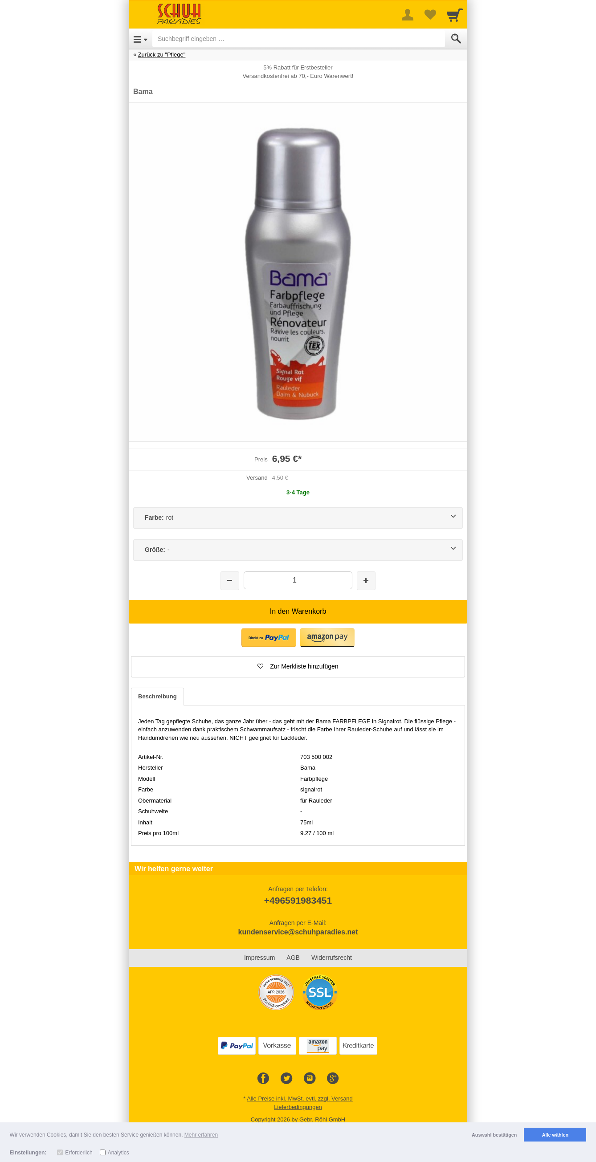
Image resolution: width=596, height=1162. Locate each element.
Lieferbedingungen (298, 1107)
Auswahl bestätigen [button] (494, 1135)
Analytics (118, 1153)
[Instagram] (309, 1078)
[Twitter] (286, 1078)
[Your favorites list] (430, 15)
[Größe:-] (298, 550)
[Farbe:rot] (298, 518)
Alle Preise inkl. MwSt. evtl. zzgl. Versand (300, 1098)
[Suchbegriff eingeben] (298, 38)
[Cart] (454, 15)
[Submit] (456, 39)
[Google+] (332, 1078)
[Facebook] (263, 1078)
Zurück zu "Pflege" (162, 54)
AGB (293, 957)
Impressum (259, 957)
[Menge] (298, 580)
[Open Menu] (140, 39)
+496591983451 (298, 900)
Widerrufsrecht (331, 957)
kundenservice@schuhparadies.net (298, 932)
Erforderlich (78, 1153)
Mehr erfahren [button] (201, 1135)
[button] (268, 637)
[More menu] (407, 15)
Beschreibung (157, 696)
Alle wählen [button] (555, 1135)
